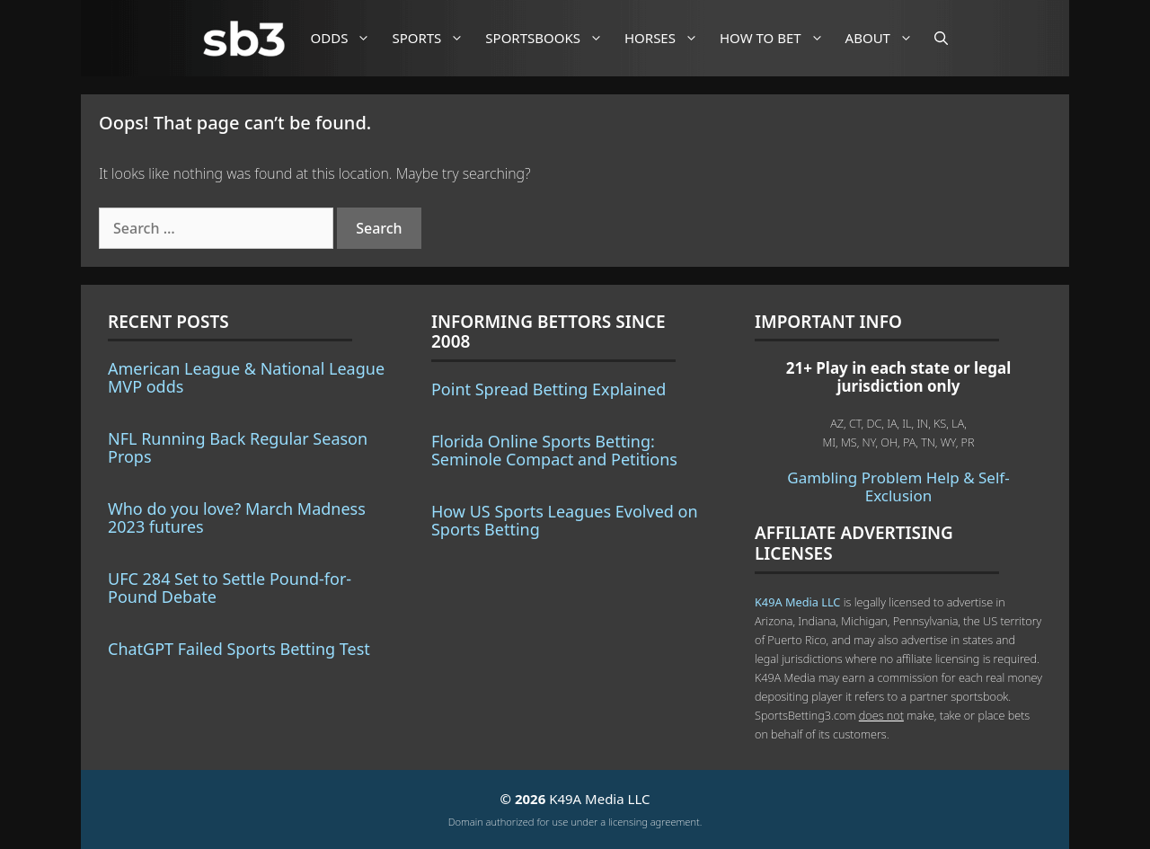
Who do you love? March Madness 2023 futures (237, 517)
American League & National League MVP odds (246, 377)
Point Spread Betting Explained (548, 389)
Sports (434, 38)
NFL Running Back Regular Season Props (237, 447)
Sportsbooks (550, 38)
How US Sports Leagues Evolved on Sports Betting (564, 520)
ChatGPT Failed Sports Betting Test (239, 648)
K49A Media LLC (797, 602)
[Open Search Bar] (941, 38)
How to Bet (778, 38)
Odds (348, 38)
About (885, 38)
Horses (668, 38)
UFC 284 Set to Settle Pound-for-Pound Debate (229, 587)
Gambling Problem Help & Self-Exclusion (898, 486)
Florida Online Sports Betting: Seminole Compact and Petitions (554, 450)
